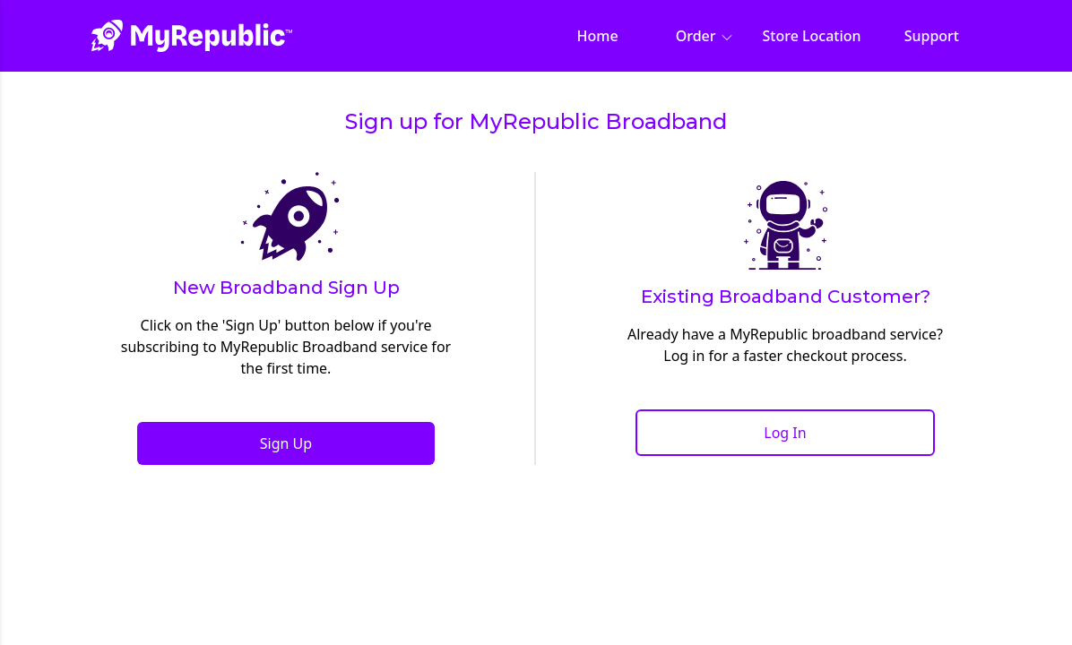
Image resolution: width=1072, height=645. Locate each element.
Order (705, 36)
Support (931, 36)
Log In (785, 433)
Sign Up (286, 443)
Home (597, 36)
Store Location (812, 36)
